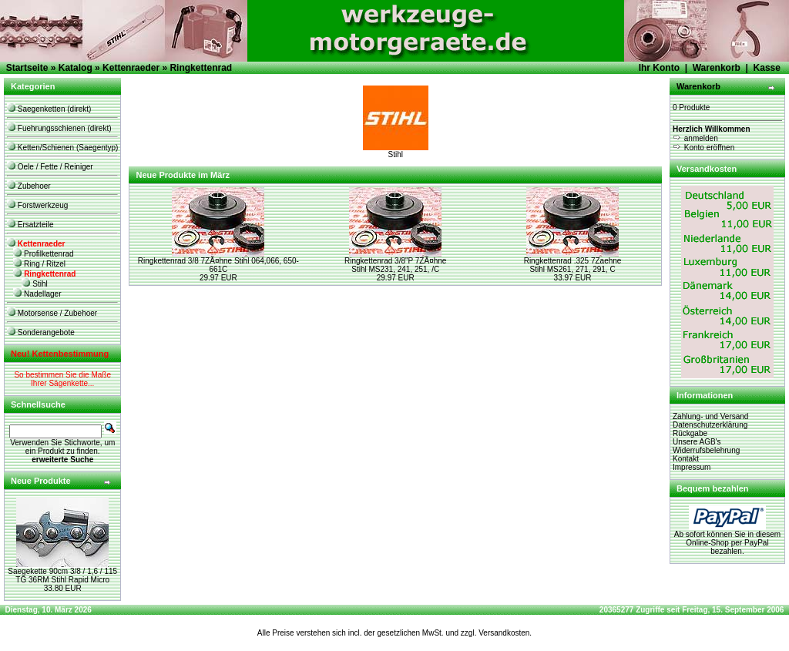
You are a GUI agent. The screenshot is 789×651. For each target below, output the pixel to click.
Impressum (691, 467)
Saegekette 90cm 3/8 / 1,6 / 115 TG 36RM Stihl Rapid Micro (62, 575)
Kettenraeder (130, 67)
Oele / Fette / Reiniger (50, 167)
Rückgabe (690, 433)
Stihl (34, 284)
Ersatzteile (30, 224)
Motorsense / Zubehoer (52, 313)
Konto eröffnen (703, 147)
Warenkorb (716, 67)
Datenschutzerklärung (710, 425)
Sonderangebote (41, 332)
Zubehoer (29, 186)
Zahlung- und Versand (710, 416)
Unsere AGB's (697, 442)
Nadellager (37, 294)
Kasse (767, 67)
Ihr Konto (659, 67)
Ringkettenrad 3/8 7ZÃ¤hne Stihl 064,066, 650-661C (218, 265)
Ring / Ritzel (39, 264)
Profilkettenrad (43, 254)
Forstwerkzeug (37, 205)
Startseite (27, 67)
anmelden (695, 138)
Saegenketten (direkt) (49, 109)
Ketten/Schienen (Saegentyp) (62, 147)
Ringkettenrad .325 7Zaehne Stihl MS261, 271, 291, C (573, 265)
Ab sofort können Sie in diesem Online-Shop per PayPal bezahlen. (727, 539)
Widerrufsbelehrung (706, 450)
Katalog (75, 67)
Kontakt (686, 459)
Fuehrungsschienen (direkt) (59, 128)
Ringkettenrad (201, 67)
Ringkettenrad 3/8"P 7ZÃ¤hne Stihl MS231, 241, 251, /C (395, 265)
